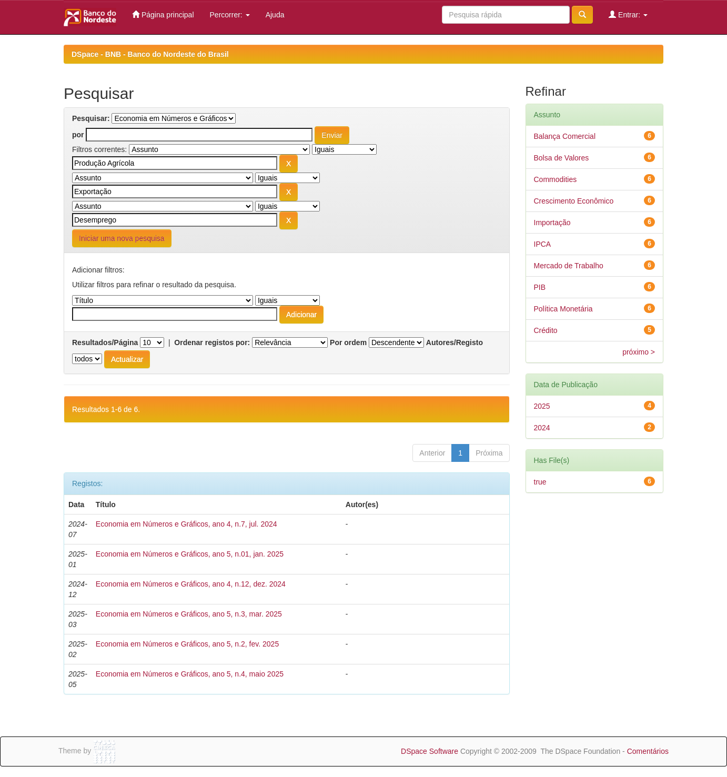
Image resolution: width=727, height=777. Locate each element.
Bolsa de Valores (561, 158)
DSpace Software (429, 751)
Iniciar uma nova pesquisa (122, 238)
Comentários (648, 751)
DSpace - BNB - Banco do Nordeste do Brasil (150, 54)
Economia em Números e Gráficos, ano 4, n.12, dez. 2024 (191, 584)
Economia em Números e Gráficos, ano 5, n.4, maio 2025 (190, 674)
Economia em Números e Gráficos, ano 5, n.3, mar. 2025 (189, 614)
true (540, 482)
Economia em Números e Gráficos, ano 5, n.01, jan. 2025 (190, 554)
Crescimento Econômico (574, 201)
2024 (542, 427)
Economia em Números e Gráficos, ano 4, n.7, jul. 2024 (186, 524)
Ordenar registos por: (212, 342)
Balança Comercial (565, 136)
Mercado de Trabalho (568, 265)
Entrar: (628, 14)
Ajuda (275, 15)
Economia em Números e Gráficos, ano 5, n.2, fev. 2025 (187, 644)
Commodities (555, 179)
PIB (540, 287)
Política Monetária (563, 309)
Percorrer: (230, 15)
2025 (542, 406)
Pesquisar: (91, 118)
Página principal (163, 14)
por (78, 134)
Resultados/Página (105, 342)
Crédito (546, 330)
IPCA (542, 244)
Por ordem (348, 342)
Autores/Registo (454, 342)
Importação (552, 222)
